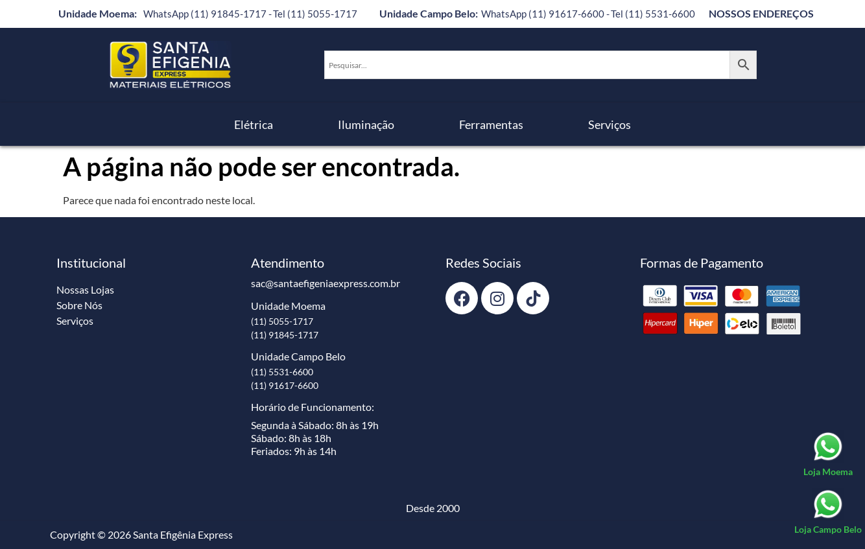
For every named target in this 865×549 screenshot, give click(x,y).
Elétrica (253, 124)
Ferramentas (491, 124)
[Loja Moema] (828, 454)
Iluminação (366, 124)
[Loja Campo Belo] (828, 512)
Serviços (609, 124)
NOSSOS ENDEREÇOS (761, 13)
